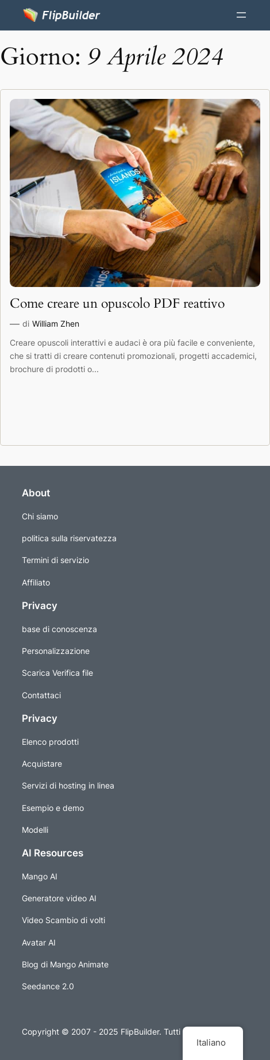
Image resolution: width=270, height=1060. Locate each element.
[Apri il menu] (241, 15)
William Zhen (55, 323)
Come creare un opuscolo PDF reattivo (117, 304)
